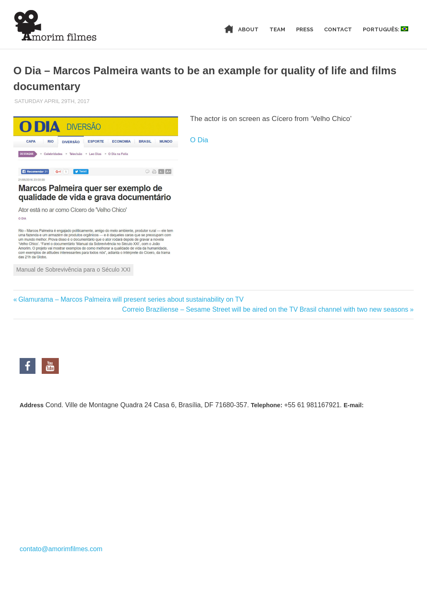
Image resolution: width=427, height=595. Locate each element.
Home (219, 29)
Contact (338, 29)
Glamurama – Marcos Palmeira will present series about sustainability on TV (131, 299)
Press (304, 29)
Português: (385, 29)
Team (277, 29)
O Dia (199, 140)
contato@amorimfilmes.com (61, 548)
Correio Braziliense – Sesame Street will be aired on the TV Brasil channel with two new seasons (265, 309)
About (248, 29)
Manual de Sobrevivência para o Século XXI (73, 269)
